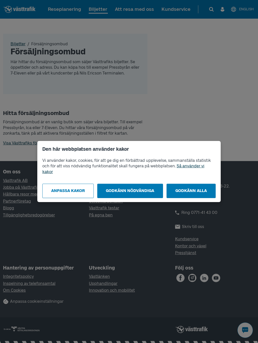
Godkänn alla (191, 190)
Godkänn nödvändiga (130, 190)
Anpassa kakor (68, 190)
